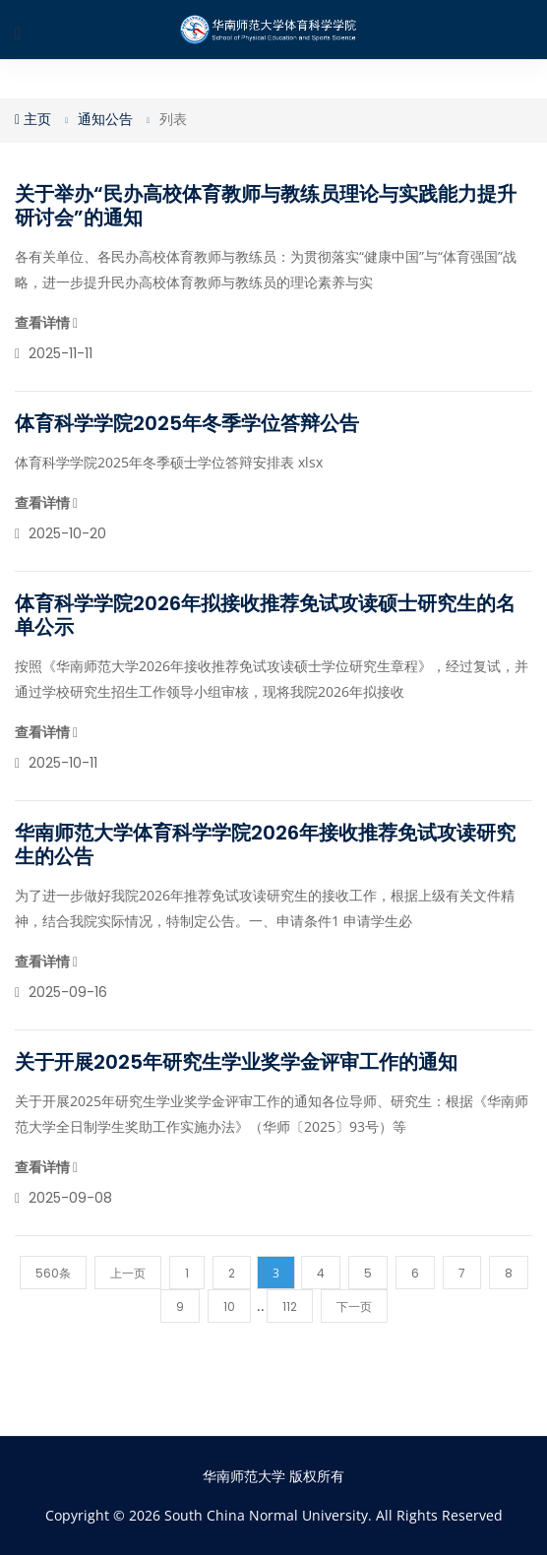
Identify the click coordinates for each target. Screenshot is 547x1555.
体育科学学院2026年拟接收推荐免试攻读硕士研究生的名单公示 (265, 615)
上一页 (128, 1273)
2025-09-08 (63, 1198)
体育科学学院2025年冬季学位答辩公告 (187, 423)
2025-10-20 (60, 533)
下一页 (354, 1306)
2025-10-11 (56, 763)
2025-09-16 (61, 992)
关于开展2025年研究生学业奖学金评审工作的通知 (236, 1062)
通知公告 (105, 119)
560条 (53, 1273)
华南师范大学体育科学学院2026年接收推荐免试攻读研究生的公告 (265, 844)
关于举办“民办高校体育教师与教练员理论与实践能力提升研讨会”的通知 (266, 205)
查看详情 (46, 323)
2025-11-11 (53, 353)
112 (289, 1306)
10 (229, 1306)
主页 (33, 119)
